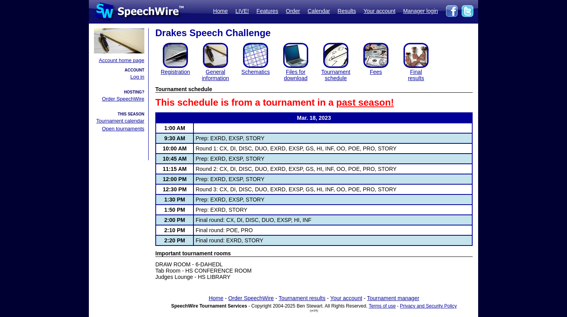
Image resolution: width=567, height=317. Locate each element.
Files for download (295, 75)
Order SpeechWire (123, 99)
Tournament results (302, 298)
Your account (379, 11)
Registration (175, 72)
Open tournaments (123, 129)
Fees (376, 72)
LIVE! (242, 11)
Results (347, 11)
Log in (137, 77)
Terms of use (382, 306)
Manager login (420, 11)
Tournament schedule (335, 75)
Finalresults (416, 75)
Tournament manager (393, 298)
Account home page (121, 60)
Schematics (255, 72)
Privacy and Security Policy (428, 306)
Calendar (318, 11)
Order (293, 11)
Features (267, 11)
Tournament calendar (120, 121)
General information (215, 75)
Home (220, 11)
